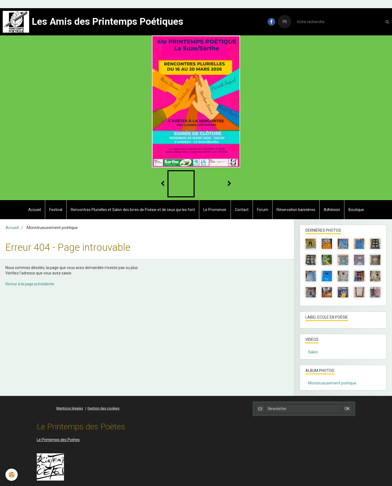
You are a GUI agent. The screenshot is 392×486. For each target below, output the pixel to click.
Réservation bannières (296, 209)
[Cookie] (11, 475)
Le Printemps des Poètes (58, 440)
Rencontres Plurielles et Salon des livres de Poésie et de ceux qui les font (133, 209)
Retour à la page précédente (29, 284)
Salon (313, 352)
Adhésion (332, 209)
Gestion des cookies (103, 408)
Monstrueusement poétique (332, 383)
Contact (242, 209)
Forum (262, 209)
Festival (55, 209)
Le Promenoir (214, 209)
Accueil (34, 209)
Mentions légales (69, 408)
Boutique (356, 209)
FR (285, 22)
